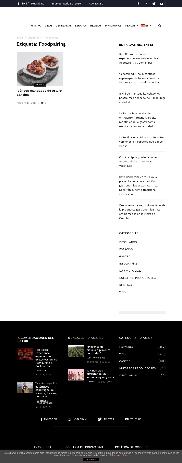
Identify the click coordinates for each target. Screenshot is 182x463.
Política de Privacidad (84, 447)
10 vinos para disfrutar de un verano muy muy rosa (100, 374)
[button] (160, 25)
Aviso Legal (43, 447)
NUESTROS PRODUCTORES (137, 277)
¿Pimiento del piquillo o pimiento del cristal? (98, 350)
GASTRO (36, 25)
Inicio (20, 37)
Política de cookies (131, 447)
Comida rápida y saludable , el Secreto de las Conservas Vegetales (138, 161)
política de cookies (118, 455)
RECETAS (95, 25)
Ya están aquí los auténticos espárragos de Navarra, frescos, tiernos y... (46, 390)
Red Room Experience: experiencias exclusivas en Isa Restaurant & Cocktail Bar (138, 58)
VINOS (48, 25)
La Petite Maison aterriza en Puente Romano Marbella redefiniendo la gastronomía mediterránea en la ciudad (137, 120)
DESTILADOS (63, 25)
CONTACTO (96, 3)
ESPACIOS (81, 25)
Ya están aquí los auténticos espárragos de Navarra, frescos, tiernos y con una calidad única (139, 78)
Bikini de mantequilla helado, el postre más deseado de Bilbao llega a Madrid (142, 98)
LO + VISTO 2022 (130, 270)
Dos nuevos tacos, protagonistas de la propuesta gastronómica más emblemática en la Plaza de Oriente (142, 212)
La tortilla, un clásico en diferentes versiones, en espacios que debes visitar (141, 142)
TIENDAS (131, 25)
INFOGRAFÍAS (113, 25)
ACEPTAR (91, 459)
